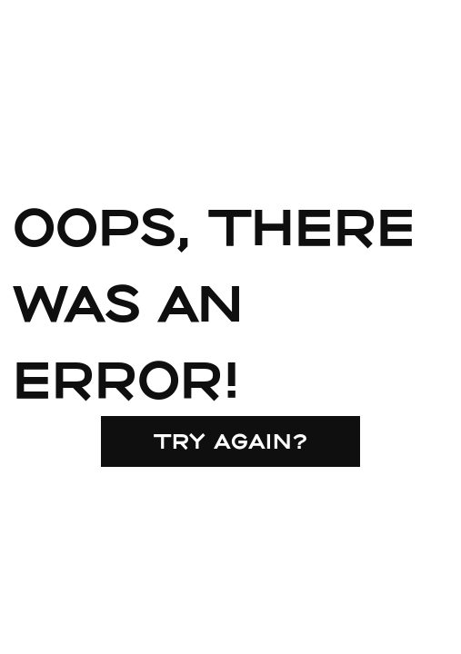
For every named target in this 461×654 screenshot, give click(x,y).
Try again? (231, 440)
